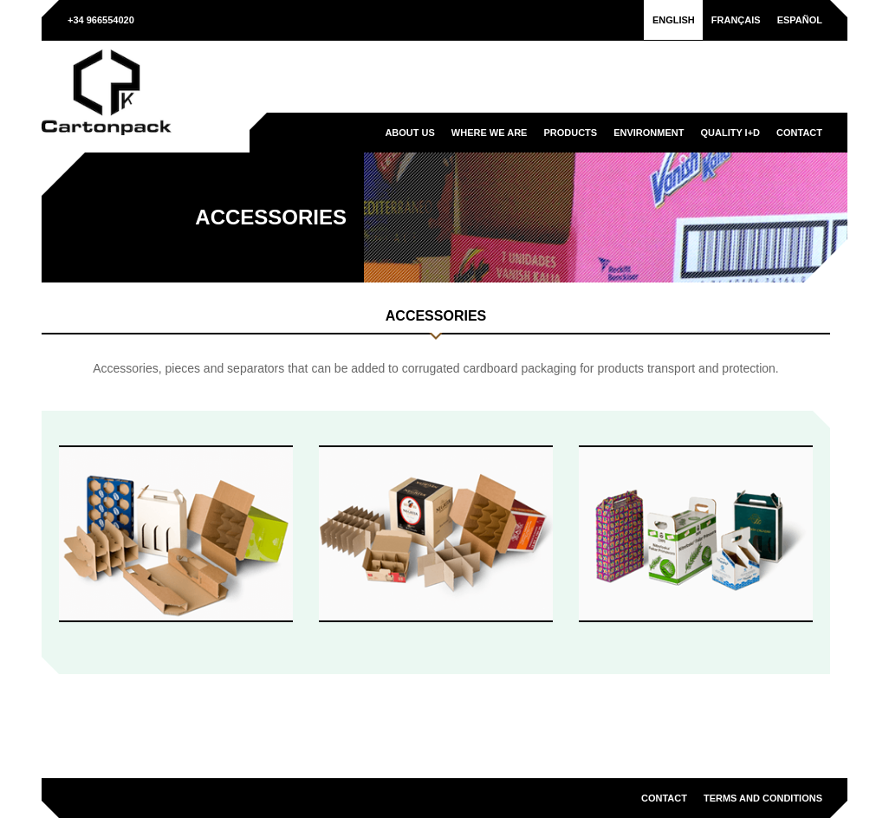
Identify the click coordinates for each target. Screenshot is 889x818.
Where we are (489, 132)
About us (409, 132)
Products (570, 132)
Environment (648, 132)
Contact (799, 132)
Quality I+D (730, 132)
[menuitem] (673, 20)
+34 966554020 (101, 20)
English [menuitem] (673, 20)
